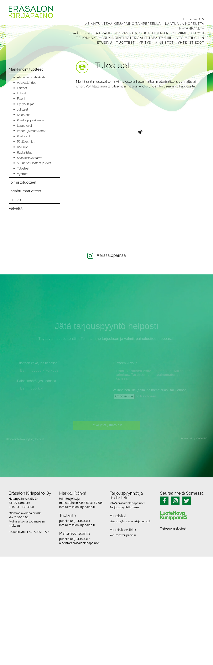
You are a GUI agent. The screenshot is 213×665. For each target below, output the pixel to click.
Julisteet (22, 109)
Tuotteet (125, 42)
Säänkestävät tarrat (29, 158)
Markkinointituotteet (26, 69)
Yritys (145, 42)
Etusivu (104, 42)
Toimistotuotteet (22, 182)
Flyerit (21, 98)
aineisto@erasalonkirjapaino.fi (79, 543)
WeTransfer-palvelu (123, 535)
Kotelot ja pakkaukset (31, 120)
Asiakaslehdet (26, 82)
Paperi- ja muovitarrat (31, 131)
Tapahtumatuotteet (25, 191)
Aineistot (164, 42)
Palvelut (15, 208)
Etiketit (21, 93)
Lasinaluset (24, 125)
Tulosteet (23, 168)
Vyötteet (22, 174)
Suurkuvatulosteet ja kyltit (34, 163)
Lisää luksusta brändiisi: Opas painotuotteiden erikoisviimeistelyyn (136, 33)
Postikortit (23, 136)
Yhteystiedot (191, 42)
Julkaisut (16, 200)
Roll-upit (22, 147)
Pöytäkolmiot (25, 141)
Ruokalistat (24, 152)
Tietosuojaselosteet (173, 528)
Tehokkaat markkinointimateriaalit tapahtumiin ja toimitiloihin (140, 38)
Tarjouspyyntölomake (124, 507)
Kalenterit (23, 115)
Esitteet (22, 88)
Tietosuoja (193, 19)
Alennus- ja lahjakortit (31, 77)
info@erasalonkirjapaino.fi (77, 507)
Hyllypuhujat (25, 104)
